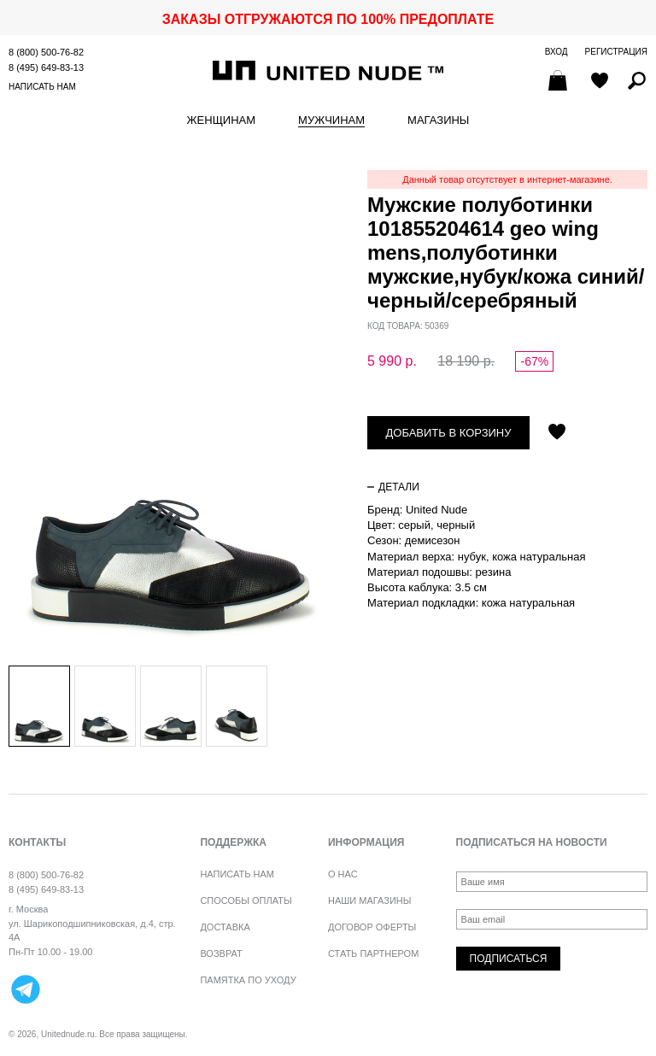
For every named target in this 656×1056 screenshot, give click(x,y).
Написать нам (42, 86)
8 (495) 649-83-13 (46, 67)
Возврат (221, 953)
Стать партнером (373, 953)
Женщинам (221, 120)
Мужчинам (331, 120)
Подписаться (509, 959)
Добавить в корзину (449, 432)
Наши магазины (370, 900)
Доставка (224, 927)
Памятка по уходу (248, 980)
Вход (556, 51)
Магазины (438, 120)
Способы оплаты (245, 900)
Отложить (557, 433)
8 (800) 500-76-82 (46, 52)
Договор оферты (372, 927)
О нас (343, 874)
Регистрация (616, 51)
